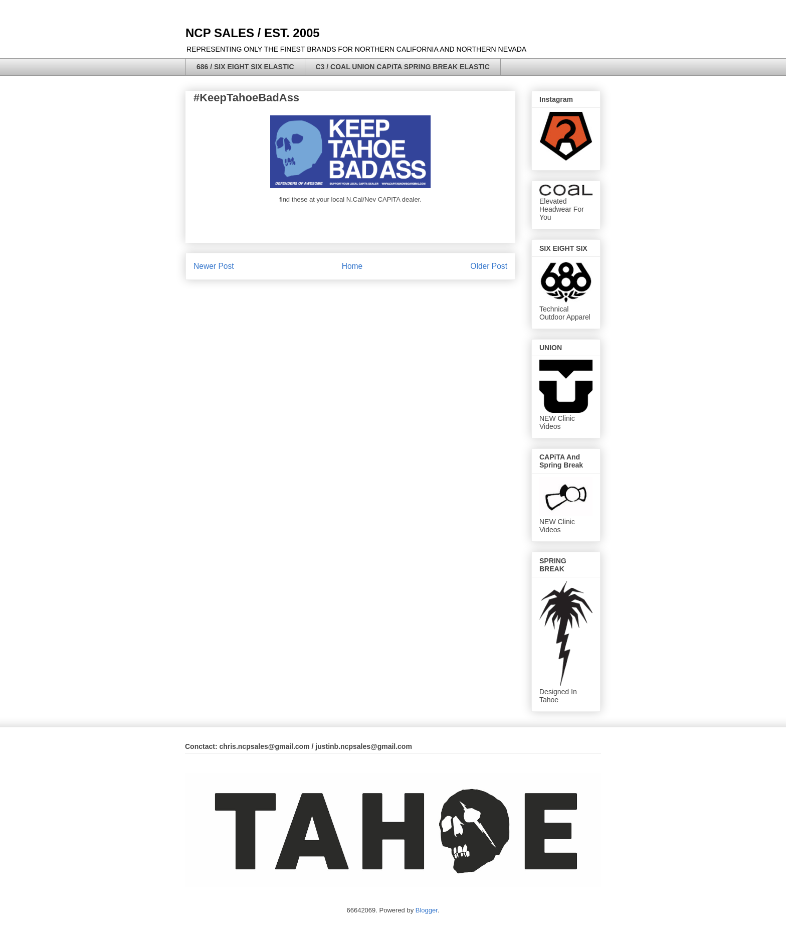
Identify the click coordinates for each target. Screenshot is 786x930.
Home (352, 266)
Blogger (427, 910)
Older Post (488, 266)
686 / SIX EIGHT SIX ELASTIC (245, 67)
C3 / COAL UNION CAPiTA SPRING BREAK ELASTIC (403, 67)
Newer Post (213, 266)
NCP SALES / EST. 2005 (252, 33)
